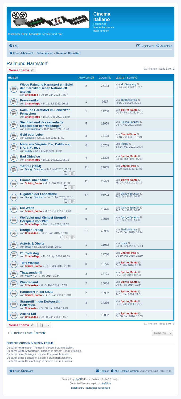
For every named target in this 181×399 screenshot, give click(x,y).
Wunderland (29, 282)
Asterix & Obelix (32, 243)
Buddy (28, 151)
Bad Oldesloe (30, 156)
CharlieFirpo (32, 103)
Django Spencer (130, 122)
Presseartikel (29, 100)
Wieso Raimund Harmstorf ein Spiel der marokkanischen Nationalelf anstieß (46, 88)
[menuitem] (13, 46)
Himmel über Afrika (34, 180)
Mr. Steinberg (128, 84)
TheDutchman (129, 100)
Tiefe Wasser (29, 263)
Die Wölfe (27, 208)
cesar (28, 246)
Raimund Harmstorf (27, 63)
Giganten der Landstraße (38, 194)
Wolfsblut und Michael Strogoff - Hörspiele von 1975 (44, 219)
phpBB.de (106, 383)
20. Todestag (29, 253)
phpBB (78, 379)
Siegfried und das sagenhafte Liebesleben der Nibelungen (41, 124)
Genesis (29, 137)
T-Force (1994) (30, 166)
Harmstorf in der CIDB (36, 292)
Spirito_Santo (129, 109)
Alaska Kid (28, 314)
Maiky (28, 275)
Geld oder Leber (32, 134)
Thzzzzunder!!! (31, 272)
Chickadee (31, 94)
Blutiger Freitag (31, 230)
